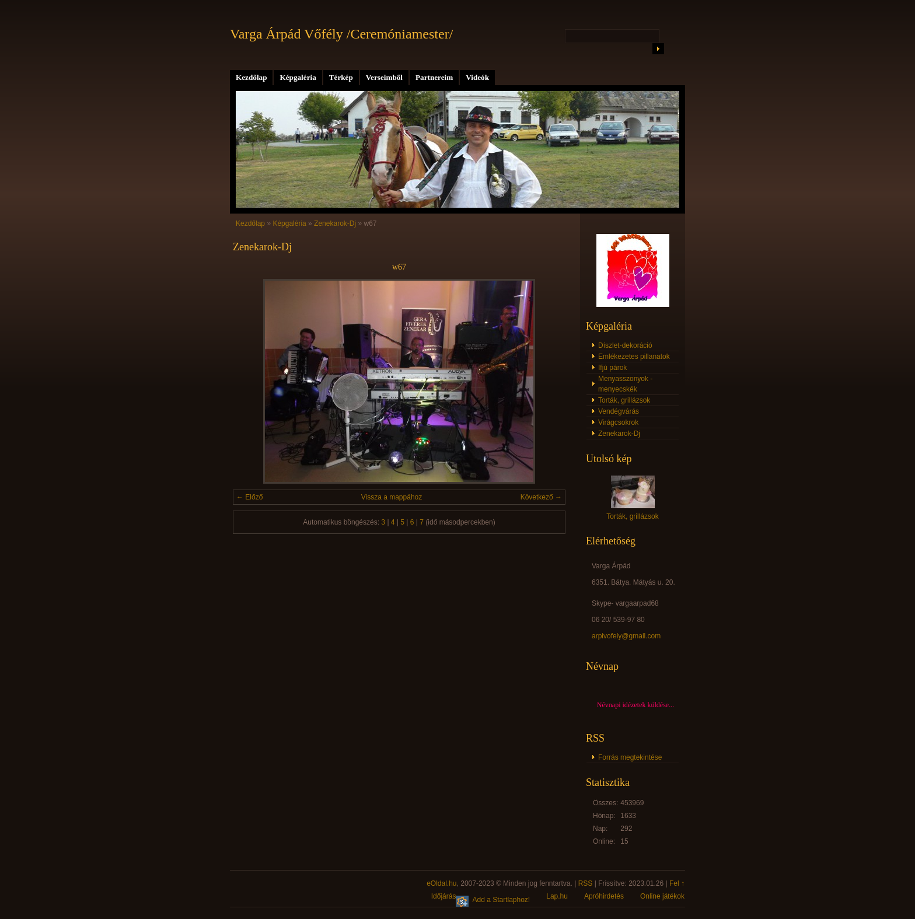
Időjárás (443, 896)
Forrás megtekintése (630, 757)
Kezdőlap (251, 77)
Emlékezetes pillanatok (634, 356)
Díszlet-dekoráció (625, 345)
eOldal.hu (441, 883)
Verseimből (384, 77)
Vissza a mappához (391, 497)
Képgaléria (298, 77)
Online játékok (662, 896)
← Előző (249, 497)
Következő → (541, 497)
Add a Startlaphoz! (501, 900)
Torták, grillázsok (624, 400)
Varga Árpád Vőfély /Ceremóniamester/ (341, 33)
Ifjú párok (612, 368)
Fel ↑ (676, 883)
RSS (585, 883)
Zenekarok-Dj (335, 223)
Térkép (341, 77)
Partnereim (434, 77)
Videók (477, 77)
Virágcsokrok (618, 422)
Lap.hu (557, 896)
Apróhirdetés (604, 896)
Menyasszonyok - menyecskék (625, 384)
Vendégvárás (618, 411)
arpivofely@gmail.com (626, 636)
